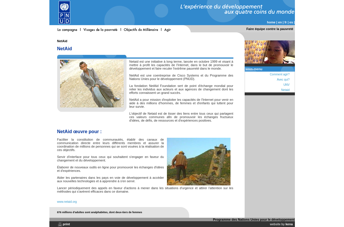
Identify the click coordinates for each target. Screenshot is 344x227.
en (280, 22)
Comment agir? (279, 74)
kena (289, 224)
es (291, 22)
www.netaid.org (67, 201)
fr (286, 22)
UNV (286, 84)
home (271, 22)
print (66, 224)
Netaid (285, 90)
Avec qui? (283, 79)
